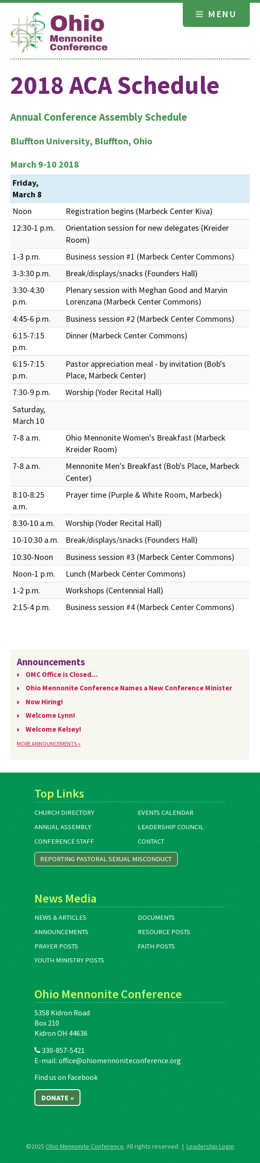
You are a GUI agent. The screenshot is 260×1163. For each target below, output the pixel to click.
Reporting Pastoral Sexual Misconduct (106, 859)
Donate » (57, 1097)
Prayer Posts (56, 946)
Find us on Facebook (66, 1077)
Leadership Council (171, 827)
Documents (156, 917)
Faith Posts (156, 946)
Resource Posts (164, 932)
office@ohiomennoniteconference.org (120, 1060)
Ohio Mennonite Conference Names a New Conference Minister (129, 687)
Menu (216, 13)
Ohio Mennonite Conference (85, 1146)
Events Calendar (165, 812)
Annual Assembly (62, 827)
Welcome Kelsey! (53, 729)
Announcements (61, 932)
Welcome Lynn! (50, 715)
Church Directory (64, 812)
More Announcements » (48, 743)
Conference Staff (64, 841)
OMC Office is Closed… (62, 674)
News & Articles (60, 917)
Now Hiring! (44, 701)
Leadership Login (210, 1146)
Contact (151, 841)
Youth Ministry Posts (69, 960)
